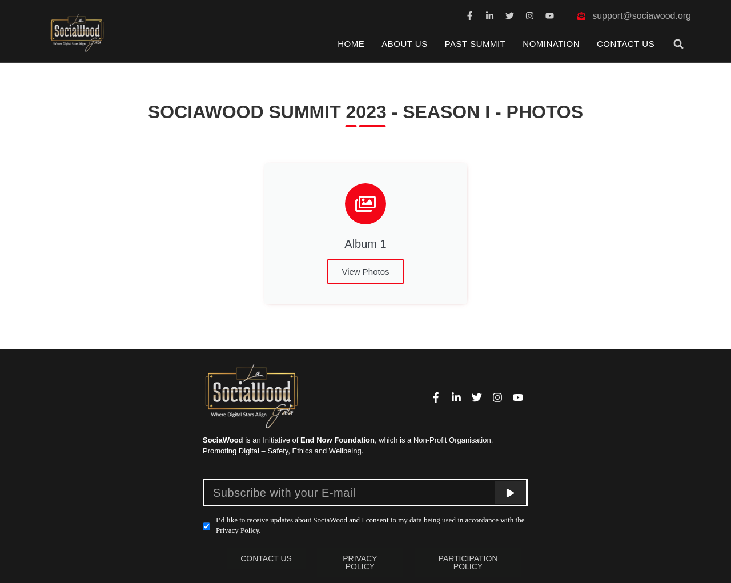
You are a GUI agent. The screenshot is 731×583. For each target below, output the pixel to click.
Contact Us (625, 44)
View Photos (365, 271)
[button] (678, 43)
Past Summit (475, 44)
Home (351, 44)
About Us (404, 44)
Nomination (551, 44)
